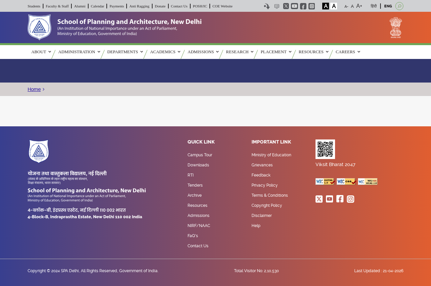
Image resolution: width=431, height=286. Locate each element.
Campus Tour (200, 155)
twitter (286, 6)
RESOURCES (313, 52)
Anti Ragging (139, 6)
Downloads (198, 165)
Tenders (195, 185)
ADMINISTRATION (79, 52)
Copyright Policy (267, 205)
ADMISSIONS (203, 52)
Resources (197, 205)
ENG (388, 6)
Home (34, 89)
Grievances (262, 165)
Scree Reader (276, 6)
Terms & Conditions (270, 195)
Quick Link (201, 142)
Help (256, 225)
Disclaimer (262, 215)
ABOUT (41, 52)
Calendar (97, 6)
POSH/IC (200, 6)
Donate (160, 6)
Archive (195, 195)
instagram (311, 6)
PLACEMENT (276, 52)
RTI (191, 175)
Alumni (80, 6)
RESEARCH (239, 52)
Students (34, 6)
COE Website (222, 6)
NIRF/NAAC (199, 225)
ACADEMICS (165, 52)
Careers (348, 52)
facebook (303, 6)
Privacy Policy (265, 185)
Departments (125, 52)
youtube (294, 6)
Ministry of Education (271, 155)
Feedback (261, 175)
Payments (116, 6)
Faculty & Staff (57, 6)
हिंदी (374, 6)
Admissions (198, 215)
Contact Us (179, 6)
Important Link (271, 142)
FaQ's (193, 235)
